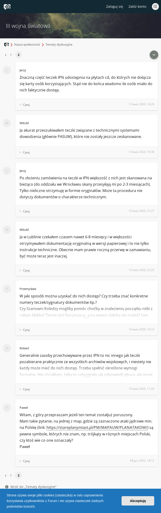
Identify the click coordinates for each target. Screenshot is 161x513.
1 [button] (11, 55)
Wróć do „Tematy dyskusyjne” (30, 486)
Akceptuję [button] (138, 501)
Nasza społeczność (27, 44)
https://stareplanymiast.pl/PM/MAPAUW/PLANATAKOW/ (96, 427)
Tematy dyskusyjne (59, 44)
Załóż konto (137, 6)
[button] (37, 507)
